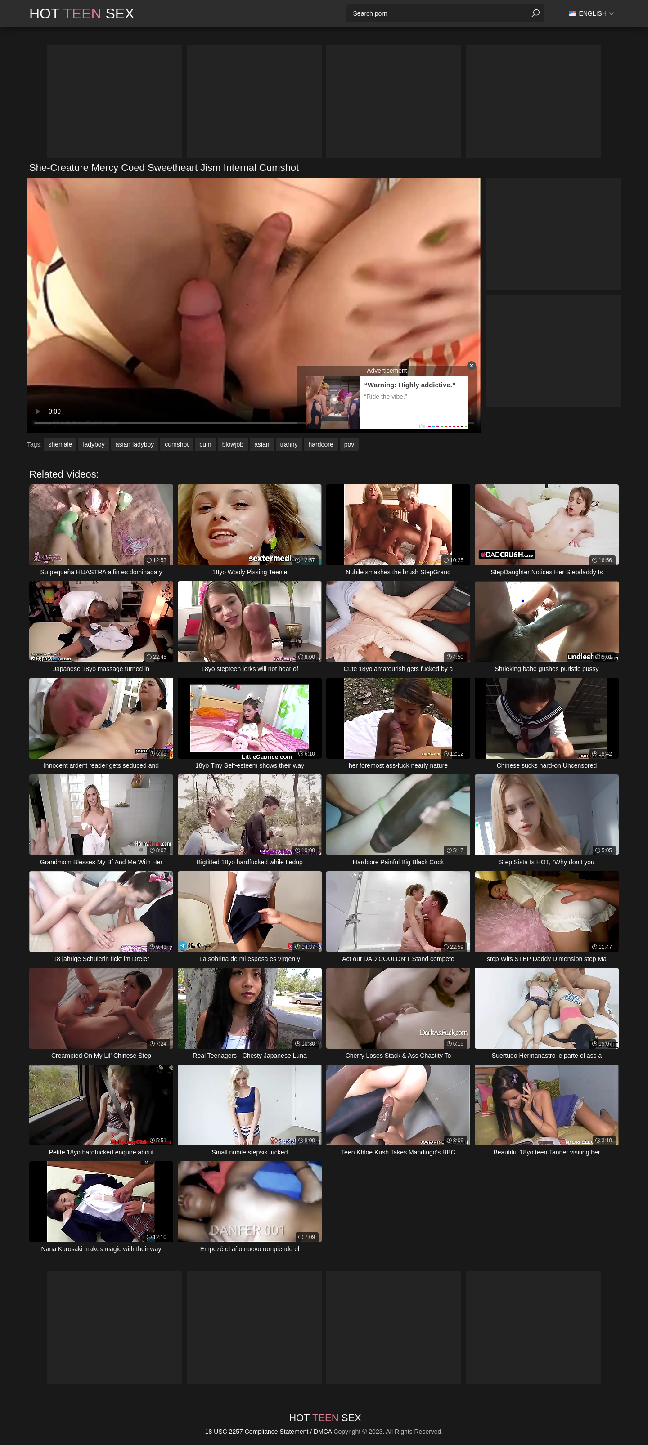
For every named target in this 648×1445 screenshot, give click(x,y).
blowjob (232, 444)
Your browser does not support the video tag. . (254, 305)
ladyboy (93, 444)
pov (349, 444)
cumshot (177, 444)
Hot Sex (82, 13)
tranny (289, 444)
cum (205, 444)
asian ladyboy (135, 444)
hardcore (321, 444)
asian (261, 444)
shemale (60, 444)
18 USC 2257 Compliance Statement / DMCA (268, 1431)
